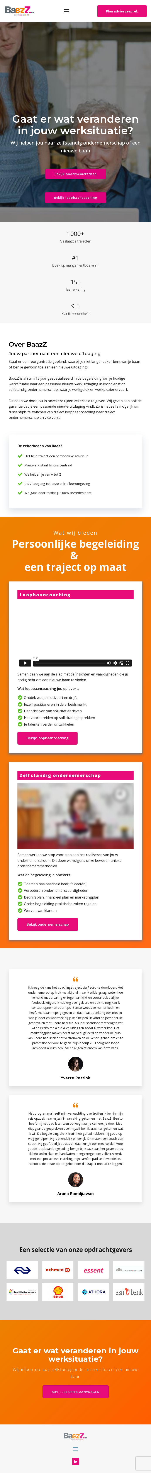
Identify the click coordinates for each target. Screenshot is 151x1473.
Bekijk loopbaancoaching (75, 197)
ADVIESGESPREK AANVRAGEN (76, 1392)
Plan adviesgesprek (122, 11)
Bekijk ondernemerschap (75, 174)
